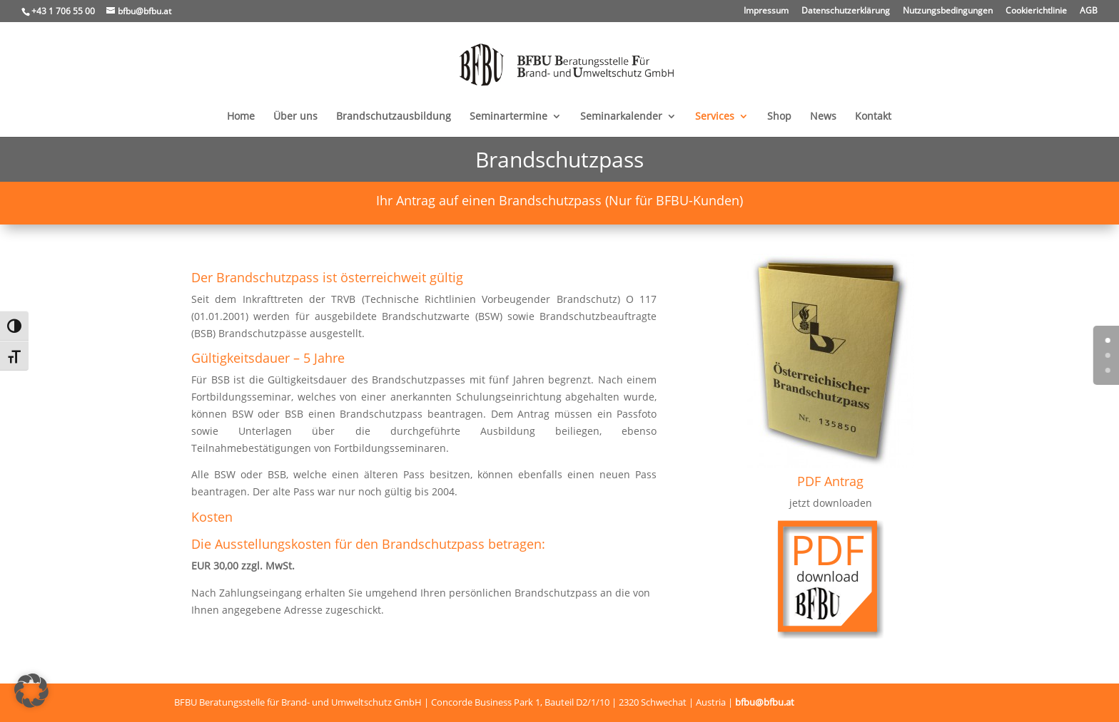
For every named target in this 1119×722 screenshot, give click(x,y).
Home (241, 117)
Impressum (766, 11)
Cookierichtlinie (1036, 11)
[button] (31, 690)
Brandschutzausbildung (393, 117)
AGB (1089, 11)
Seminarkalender (621, 117)
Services (714, 117)
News (823, 117)
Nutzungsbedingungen (948, 11)
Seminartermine (508, 117)
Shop (779, 117)
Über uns (295, 117)
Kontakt (873, 117)
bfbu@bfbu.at (764, 702)
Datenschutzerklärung (845, 11)
